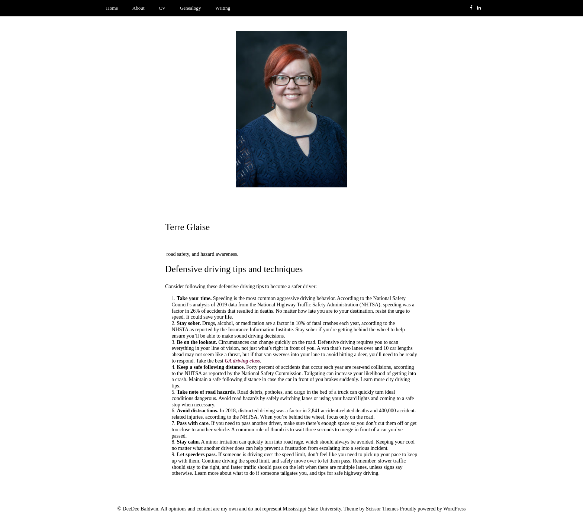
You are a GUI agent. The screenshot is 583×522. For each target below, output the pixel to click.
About (138, 8)
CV (162, 8)
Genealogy (190, 8)
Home (112, 8)
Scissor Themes (382, 509)
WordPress (454, 509)
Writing (222, 8)
